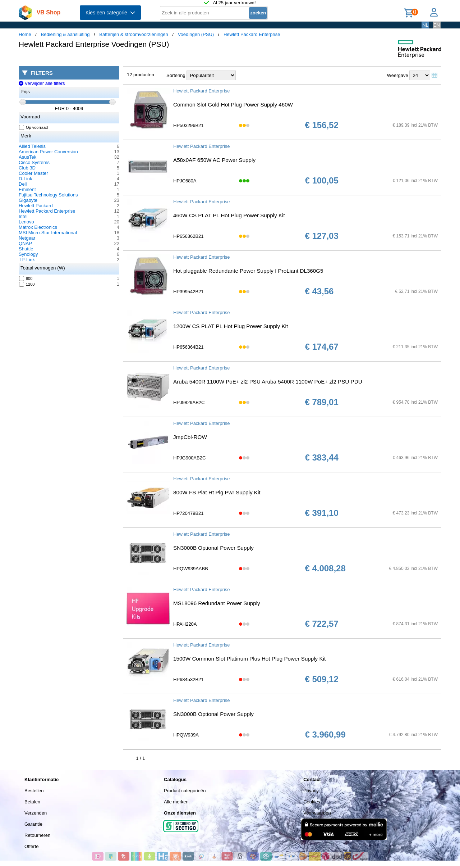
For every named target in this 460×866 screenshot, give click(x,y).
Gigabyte (28, 200)
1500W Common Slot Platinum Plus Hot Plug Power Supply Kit (249, 659)
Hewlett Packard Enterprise (252, 34)
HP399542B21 (188, 291)
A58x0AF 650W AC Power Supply (214, 160)
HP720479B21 (188, 513)
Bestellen (33, 790)
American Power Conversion (48, 151)
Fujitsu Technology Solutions (48, 195)
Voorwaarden (317, 813)
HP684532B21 (188, 679)
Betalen (32, 801)
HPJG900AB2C (189, 458)
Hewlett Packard (36, 205)
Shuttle (26, 248)
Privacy (311, 790)
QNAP (25, 243)
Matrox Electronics (38, 227)
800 (25, 278)
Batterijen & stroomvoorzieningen (133, 34)
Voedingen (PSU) (196, 34)
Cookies (311, 801)
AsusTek (27, 157)
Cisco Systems (34, 162)
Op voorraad (33, 127)
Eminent (27, 189)
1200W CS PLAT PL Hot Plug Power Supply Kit (230, 326)
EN (436, 25)
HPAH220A (185, 624)
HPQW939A (186, 735)
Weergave (397, 75)
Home (25, 34)
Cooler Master (33, 173)
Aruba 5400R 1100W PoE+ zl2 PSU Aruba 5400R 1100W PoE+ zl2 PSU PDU (267, 381)
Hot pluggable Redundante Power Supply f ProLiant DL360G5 (248, 271)
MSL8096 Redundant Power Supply (216, 603)
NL (425, 25)
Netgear (27, 238)
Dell (23, 184)
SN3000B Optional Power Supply (213, 548)
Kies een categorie (110, 12)
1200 (26, 284)
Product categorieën (185, 790)
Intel (23, 216)
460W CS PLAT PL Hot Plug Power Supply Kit (229, 215)
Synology (28, 254)
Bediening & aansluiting (65, 34)
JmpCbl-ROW (190, 437)
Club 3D (27, 168)
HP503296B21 (188, 125)
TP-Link (27, 259)
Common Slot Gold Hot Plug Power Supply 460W (233, 104)
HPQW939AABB (190, 568)
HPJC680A (184, 180)
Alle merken (176, 801)
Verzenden (35, 813)
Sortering (175, 75)
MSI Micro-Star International (48, 232)
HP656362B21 (188, 236)
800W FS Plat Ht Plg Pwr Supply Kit (217, 492)
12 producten (140, 74)
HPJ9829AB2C (188, 402)
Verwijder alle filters (42, 83)
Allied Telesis (32, 146)
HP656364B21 (188, 347)
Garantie (33, 824)
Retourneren (37, 835)
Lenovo (26, 222)
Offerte (31, 846)
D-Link (25, 178)
